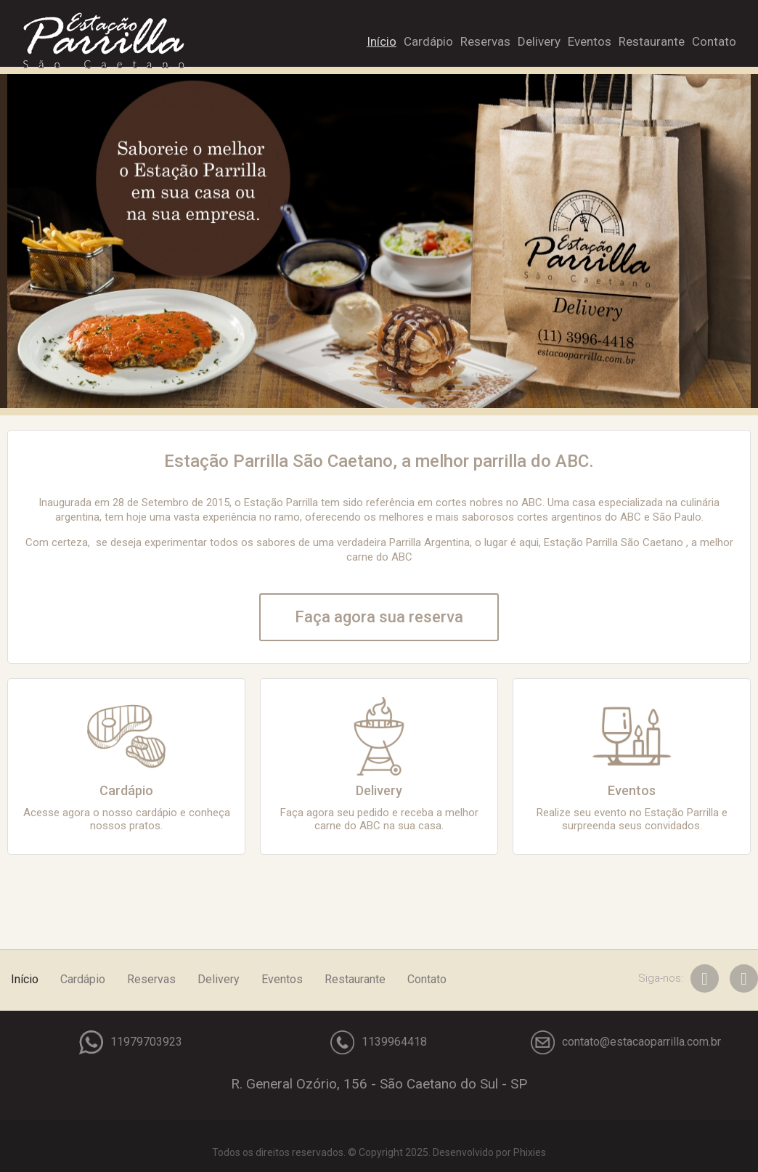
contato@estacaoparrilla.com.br (641, 1042)
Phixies (529, 1152)
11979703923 (146, 1042)
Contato (427, 979)
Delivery (218, 979)
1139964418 (394, 1042)
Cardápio (82, 979)
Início (24, 979)
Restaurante (355, 979)
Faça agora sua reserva (379, 617)
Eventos (282, 979)
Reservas (151, 979)
